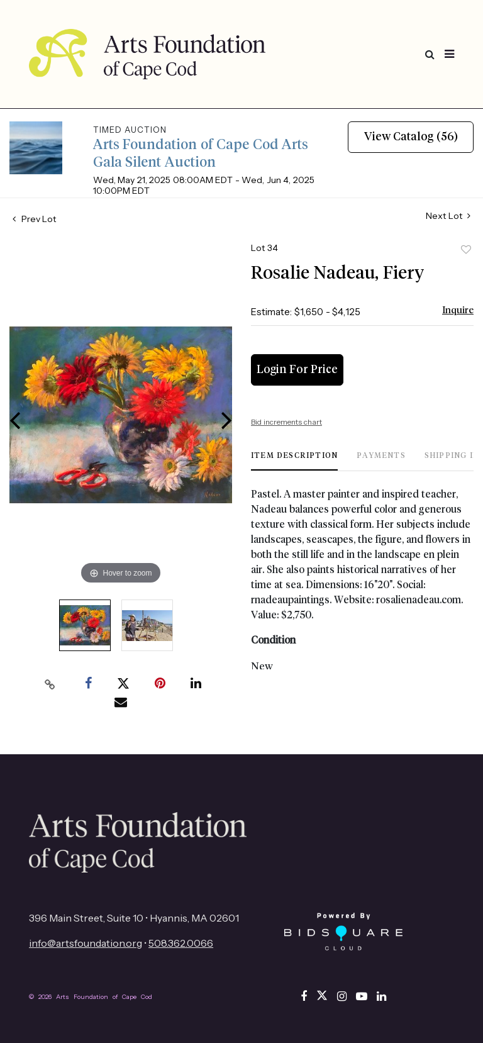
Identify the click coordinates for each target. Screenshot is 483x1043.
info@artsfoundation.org (85, 943)
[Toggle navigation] (449, 54)
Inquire (458, 310)
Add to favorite (466, 250)
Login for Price (297, 370)
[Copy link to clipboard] (50, 683)
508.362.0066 (180, 943)
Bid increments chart (286, 422)
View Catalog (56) (411, 137)
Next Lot (448, 216)
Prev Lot (34, 219)
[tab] (294, 461)
